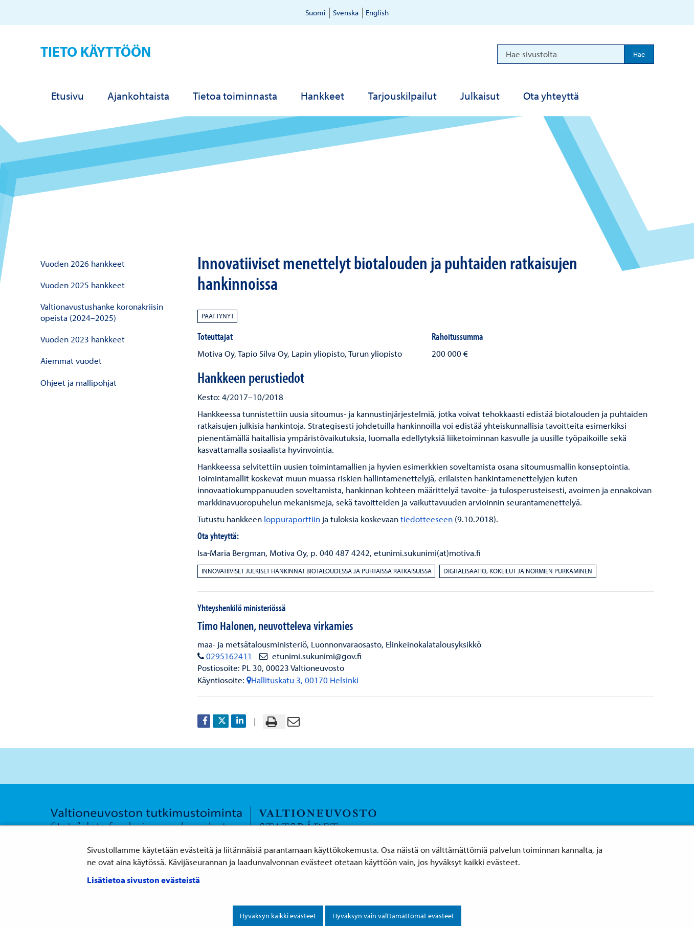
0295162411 (229, 656)
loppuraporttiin (292, 519)
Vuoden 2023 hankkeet (82, 339)
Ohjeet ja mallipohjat (78, 382)
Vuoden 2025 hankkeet (82, 285)
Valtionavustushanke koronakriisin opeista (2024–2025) (101, 311)
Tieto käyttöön (95, 51)
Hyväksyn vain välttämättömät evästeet (393, 915)
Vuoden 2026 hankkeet (82, 263)
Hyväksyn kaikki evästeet (278, 915)
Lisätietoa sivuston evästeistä (143, 879)
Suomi (315, 12)
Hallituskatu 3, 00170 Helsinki (303, 680)
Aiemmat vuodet (71, 360)
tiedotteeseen (426, 519)
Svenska (346, 12)
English (377, 12)
